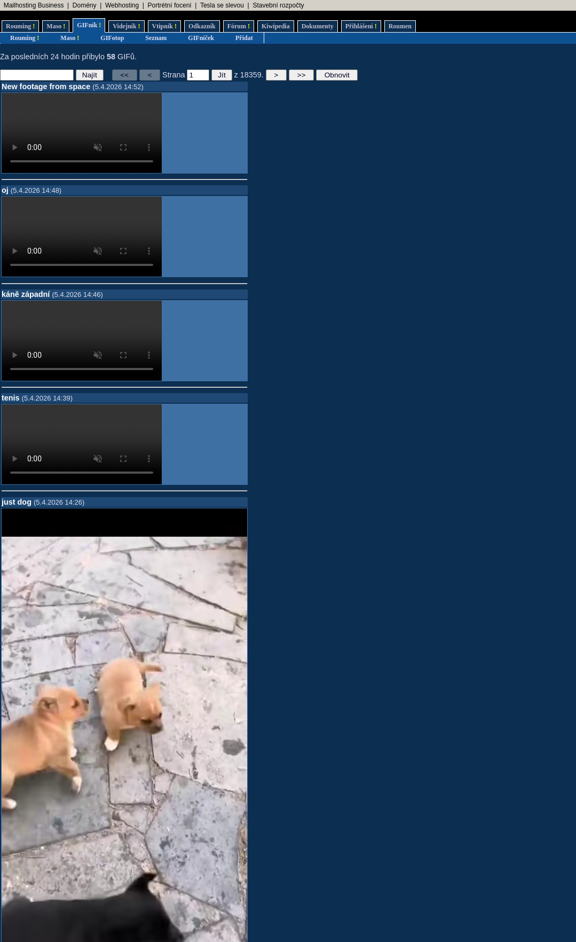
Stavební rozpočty (278, 5)
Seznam (156, 38)
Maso (55, 26)
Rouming (20, 26)
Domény (85, 5)
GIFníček (201, 38)
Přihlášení (361, 26)
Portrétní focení (170, 5)
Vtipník (164, 26)
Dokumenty (318, 26)
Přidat (244, 38)
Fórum (238, 26)
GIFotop (112, 38)
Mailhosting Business (34, 5)
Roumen (400, 26)
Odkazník (202, 26)
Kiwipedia (276, 26)
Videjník (126, 26)
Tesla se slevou (222, 5)
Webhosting (122, 5)
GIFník (89, 25)
